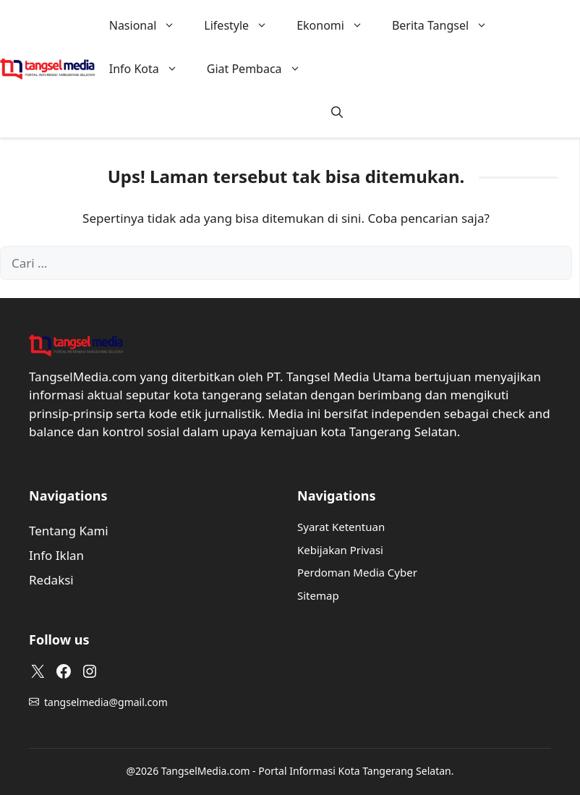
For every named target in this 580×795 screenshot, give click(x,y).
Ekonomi (337, 25)
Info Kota (150, 68)
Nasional (149, 25)
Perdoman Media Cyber (357, 572)
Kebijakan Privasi (340, 550)
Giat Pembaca (261, 68)
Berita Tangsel (447, 25)
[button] (337, 112)
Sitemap (318, 595)
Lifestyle (243, 25)
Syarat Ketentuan (341, 526)
